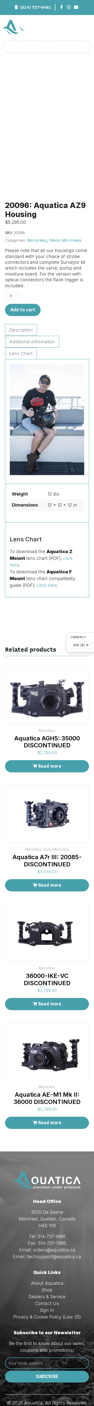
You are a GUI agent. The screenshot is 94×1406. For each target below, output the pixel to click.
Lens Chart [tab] (21, 330)
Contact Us (47, 1280)
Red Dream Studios (59, 1386)
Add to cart (22, 287)
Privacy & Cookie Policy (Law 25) (47, 1294)
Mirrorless (37, 217)
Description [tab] (21, 307)
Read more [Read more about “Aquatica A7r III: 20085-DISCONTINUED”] (49, 862)
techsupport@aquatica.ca (54, 1234)
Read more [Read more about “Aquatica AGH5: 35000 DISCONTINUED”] (49, 743)
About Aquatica (47, 1260)
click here (47, 562)
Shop (47, 1267)
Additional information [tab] (32, 319)
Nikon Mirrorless (65, 217)
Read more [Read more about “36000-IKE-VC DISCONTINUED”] (49, 981)
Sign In (47, 1287)
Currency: (78, 637)
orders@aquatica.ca (54, 1227)
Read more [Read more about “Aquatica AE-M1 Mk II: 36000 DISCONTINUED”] (49, 1100)
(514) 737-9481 (35, 7)
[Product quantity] (12, 273)
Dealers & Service (47, 1274)
